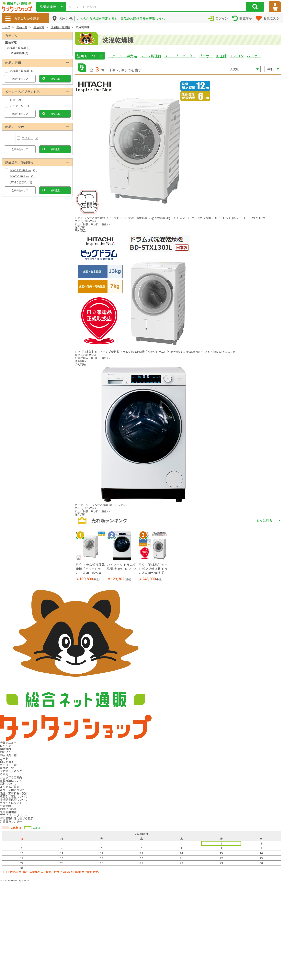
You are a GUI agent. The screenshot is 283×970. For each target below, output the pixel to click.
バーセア (254, 55)
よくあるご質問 (9, 787)
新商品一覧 (7, 768)
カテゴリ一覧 (8, 765)
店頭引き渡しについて (14, 796)
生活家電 (38, 27)
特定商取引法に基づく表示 (16, 818)
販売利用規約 (8, 812)
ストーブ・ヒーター (180, 55)
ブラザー (206, 55)
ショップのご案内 (11, 777)
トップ (6, 27)
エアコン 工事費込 (122, 55)
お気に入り (7, 752)
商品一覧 (21, 27)
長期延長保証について (14, 799)
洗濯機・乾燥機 (60, 27)
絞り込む (55, 78)
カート (4, 758)
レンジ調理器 (150, 55)
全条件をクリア (20, 78)
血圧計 (221, 55)
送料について (8, 784)
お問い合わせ (8, 809)
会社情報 (5, 806)
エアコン (237, 55)
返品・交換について (12, 790)
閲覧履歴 (5, 749)
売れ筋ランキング (11, 771)
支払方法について (11, 780)
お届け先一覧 (8, 755)
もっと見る (264, 520)
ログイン (5, 746)
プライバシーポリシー (14, 815)
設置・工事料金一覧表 (14, 793)
